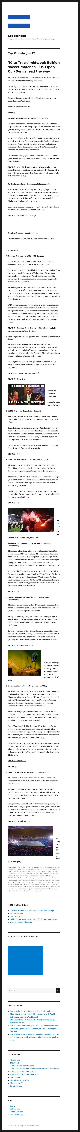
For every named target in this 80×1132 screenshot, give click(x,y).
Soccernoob (17, 35)
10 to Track (22, 867)
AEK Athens (32, 867)
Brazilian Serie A (13, 869)
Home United (40, 878)
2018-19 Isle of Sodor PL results (23, 1072)
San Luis (22, 884)
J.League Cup (35, 880)
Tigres (52, 886)
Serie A (55, 884)
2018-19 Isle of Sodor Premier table (24, 1074)
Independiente (25, 880)
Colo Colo (55, 871)
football (18, 878)
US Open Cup (37, 889)
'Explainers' (15, 1060)
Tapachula (45, 886)
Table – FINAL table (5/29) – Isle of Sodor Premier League (33, 919)
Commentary (15, 1077)
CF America (27, 871)
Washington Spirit (22, 891)
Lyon (42, 880)
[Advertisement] (25, 961)
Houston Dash (50, 878)
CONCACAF (12, 873)
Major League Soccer (52, 880)
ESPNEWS (11, 878)
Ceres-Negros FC (47, 869)
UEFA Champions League (23, 889)
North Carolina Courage (43, 882)
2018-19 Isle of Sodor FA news (22, 1066)
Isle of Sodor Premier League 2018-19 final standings (32, 1011)
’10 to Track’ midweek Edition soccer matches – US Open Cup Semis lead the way (34, 67)
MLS (9, 882)
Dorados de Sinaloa (37, 876)
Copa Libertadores (45, 873)
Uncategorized (16, 1086)
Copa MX (55, 873)
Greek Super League (28, 878)
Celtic (38, 869)
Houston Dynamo (14, 880)
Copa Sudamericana (15, 876)
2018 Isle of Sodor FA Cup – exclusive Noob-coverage (32, 911)
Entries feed (15, 1109)
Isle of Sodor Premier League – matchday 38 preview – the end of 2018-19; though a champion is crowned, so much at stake (34, 1037)
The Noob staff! (16, 1083)
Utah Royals (46, 889)
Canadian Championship (27, 869)
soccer (10, 886)
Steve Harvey (17, 886)
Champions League (38, 871)
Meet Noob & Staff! (17, 916)
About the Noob (16, 913)
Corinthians (26, 876)
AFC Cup (56, 867)
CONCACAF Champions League (27, 873)
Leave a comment (35, 891)
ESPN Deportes (50, 876)
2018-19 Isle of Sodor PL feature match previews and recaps (34, 1069)
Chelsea (48, 871)
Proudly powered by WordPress (28, 1126)
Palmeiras (16, 884)
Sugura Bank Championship (32, 886)
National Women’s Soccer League (22, 882)
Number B (55, 882)
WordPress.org (16, 1115)
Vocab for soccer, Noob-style (21, 922)
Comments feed (16, 1112)
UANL (12, 889)
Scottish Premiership (33, 884)
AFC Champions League (44, 867)
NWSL (10, 884)
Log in (12, 1106)
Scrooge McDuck (46, 884)
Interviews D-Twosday (19, 1080)
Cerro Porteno (18, 871)
